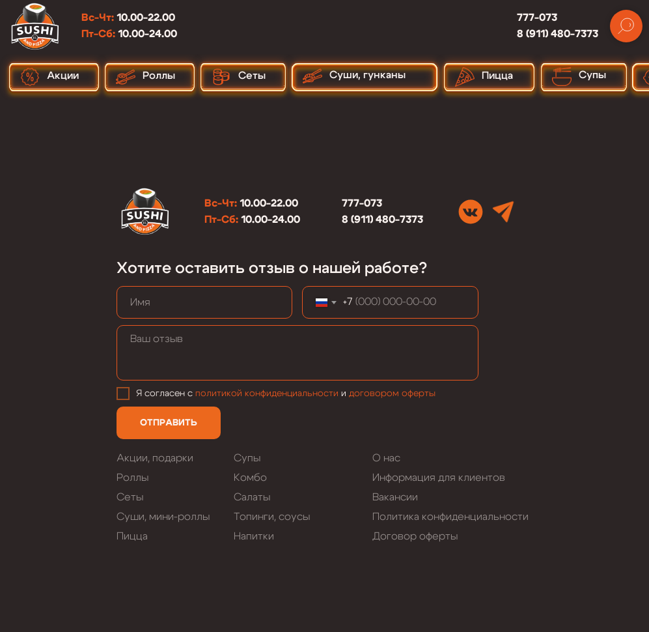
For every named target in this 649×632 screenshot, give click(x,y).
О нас (386, 458)
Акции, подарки (155, 458)
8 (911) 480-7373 (557, 34)
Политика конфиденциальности (450, 516)
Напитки (254, 536)
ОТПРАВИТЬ (168, 422)
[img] (471, 212)
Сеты (130, 497)
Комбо (250, 477)
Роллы (132, 477)
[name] (205, 302)
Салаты (252, 497)
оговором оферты (394, 393)
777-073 (537, 17)
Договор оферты (415, 536)
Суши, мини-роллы (163, 516)
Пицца (132, 536)
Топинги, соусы (272, 516)
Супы (247, 458)
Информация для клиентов (438, 477)
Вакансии (395, 497)
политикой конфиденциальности (266, 393)
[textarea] (297, 353)
